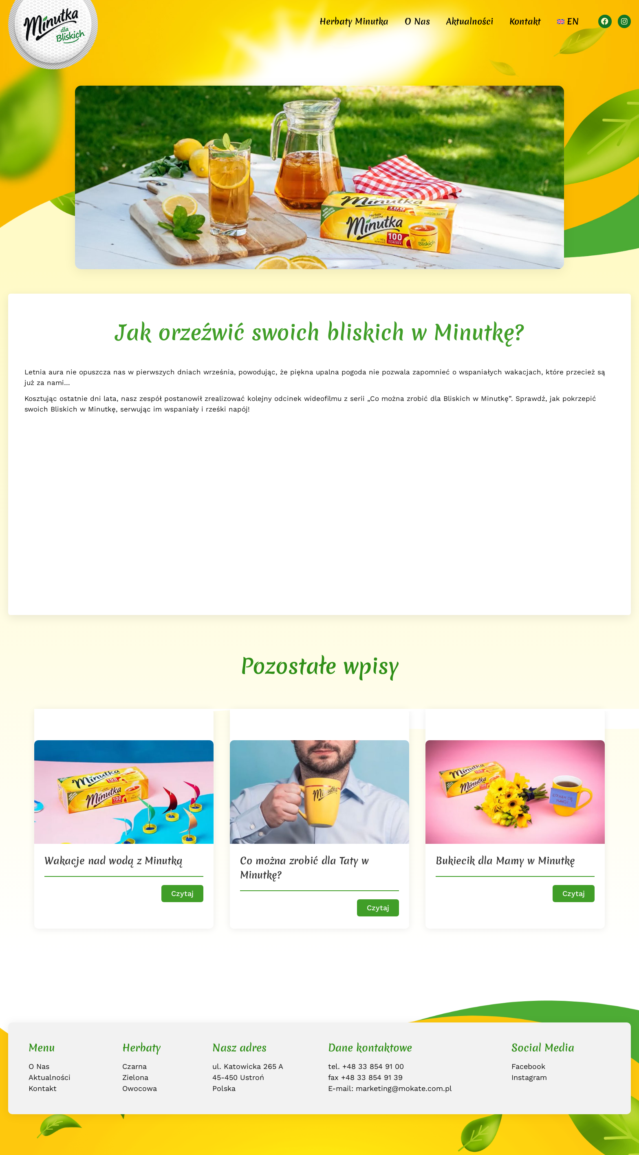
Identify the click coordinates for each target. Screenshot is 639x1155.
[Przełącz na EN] (568, 21)
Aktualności (469, 21)
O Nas (417, 21)
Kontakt (525, 21)
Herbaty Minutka (354, 21)
